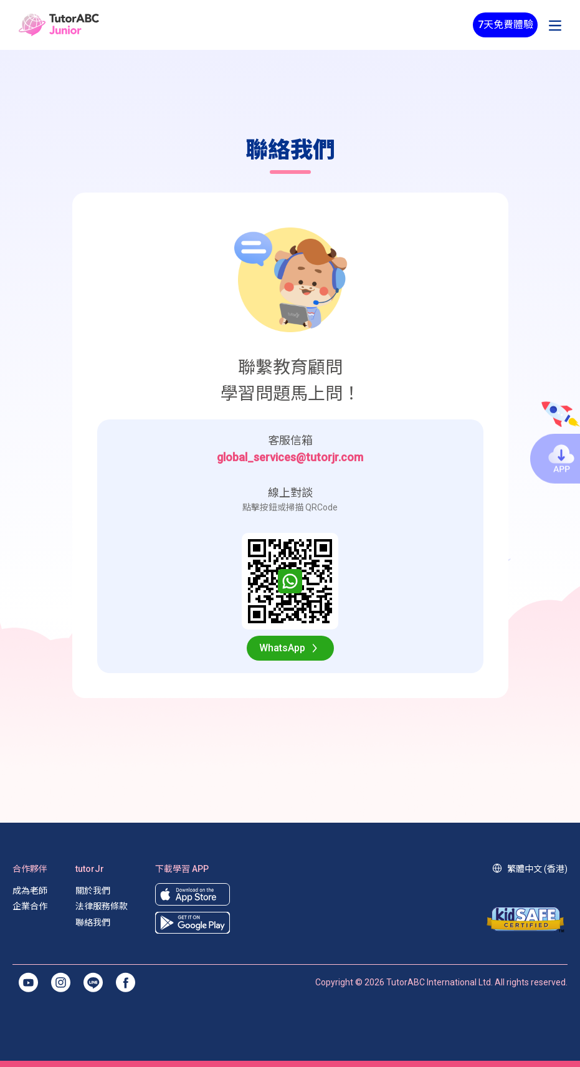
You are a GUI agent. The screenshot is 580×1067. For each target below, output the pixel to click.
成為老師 (29, 891)
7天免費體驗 (505, 25)
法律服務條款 (101, 906)
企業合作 (29, 906)
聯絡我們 (92, 922)
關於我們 (92, 891)
